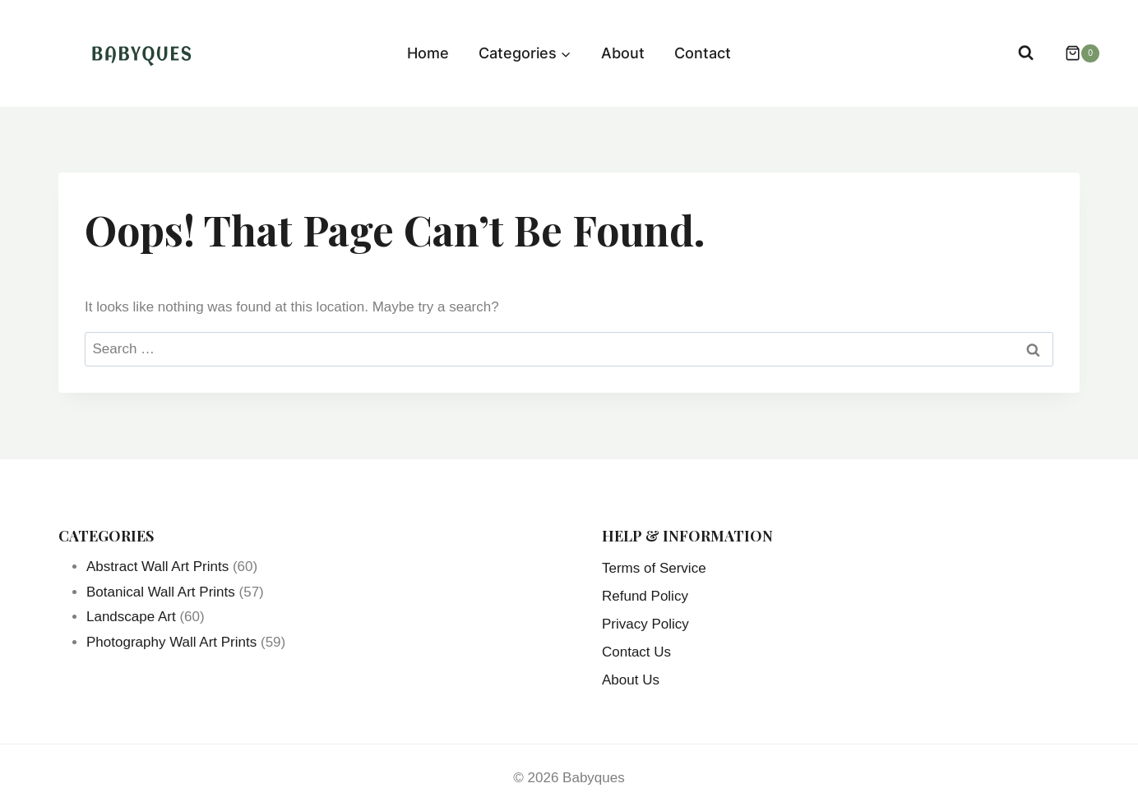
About (623, 53)
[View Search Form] (1025, 53)
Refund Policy (645, 596)
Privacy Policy (645, 624)
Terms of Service (654, 568)
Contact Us (636, 652)
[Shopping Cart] (1073, 53)
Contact (702, 53)
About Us (630, 680)
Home (428, 53)
